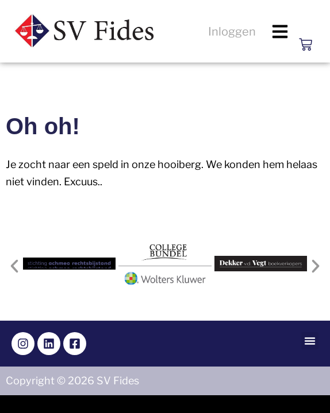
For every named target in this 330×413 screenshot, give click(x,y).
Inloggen (232, 31)
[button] (280, 31)
